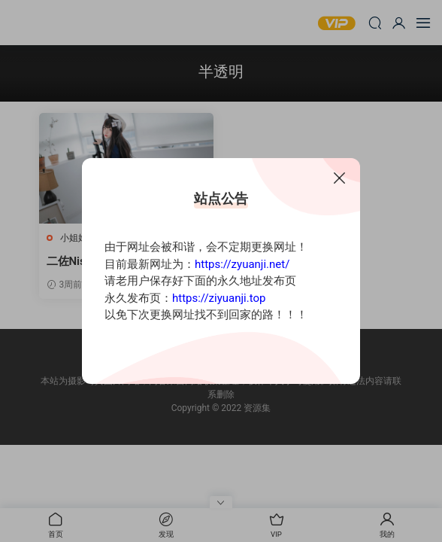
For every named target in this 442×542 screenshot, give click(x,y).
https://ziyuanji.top (218, 298)
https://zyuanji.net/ (242, 264)
